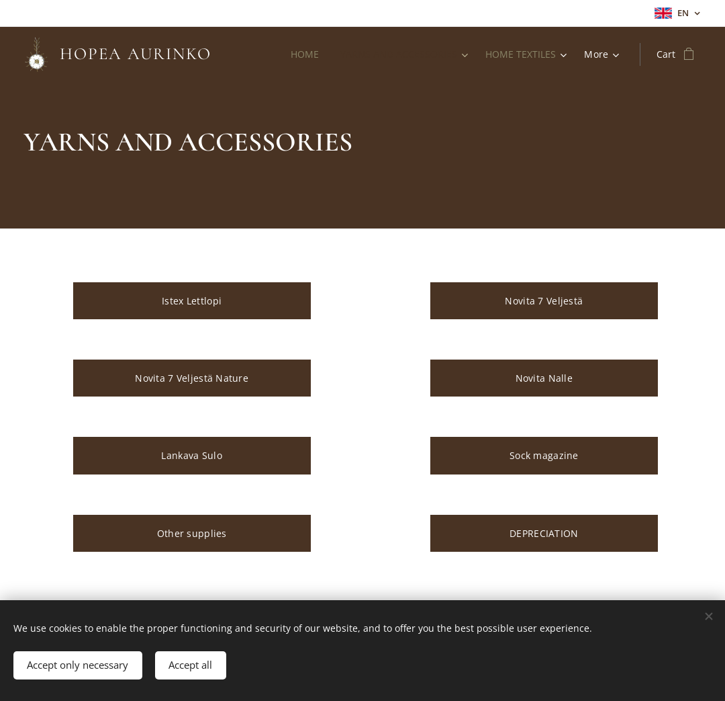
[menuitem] (302, 54)
